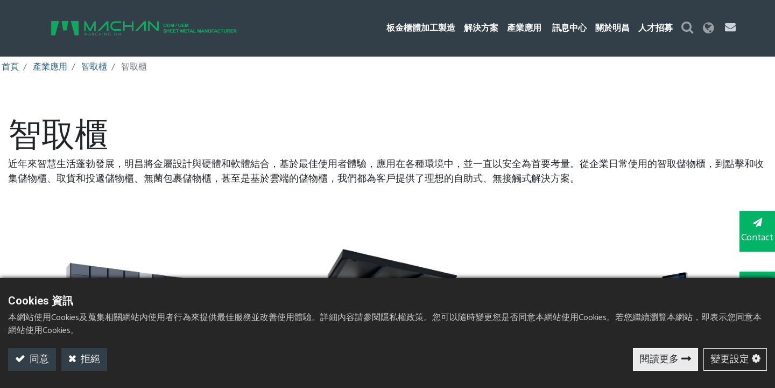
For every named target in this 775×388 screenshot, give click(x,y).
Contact (753, 230)
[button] (708, 28)
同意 (38, 360)
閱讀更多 (659, 360)
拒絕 (89, 360)
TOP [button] (754, 274)
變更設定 (729, 360)
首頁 (10, 67)
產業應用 (50, 67)
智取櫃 (94, 67)
